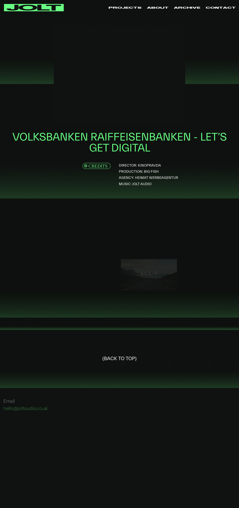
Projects (125, 7)
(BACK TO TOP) (119, 358)
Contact (221, 7)
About (157, 7)
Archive (187, 7)
